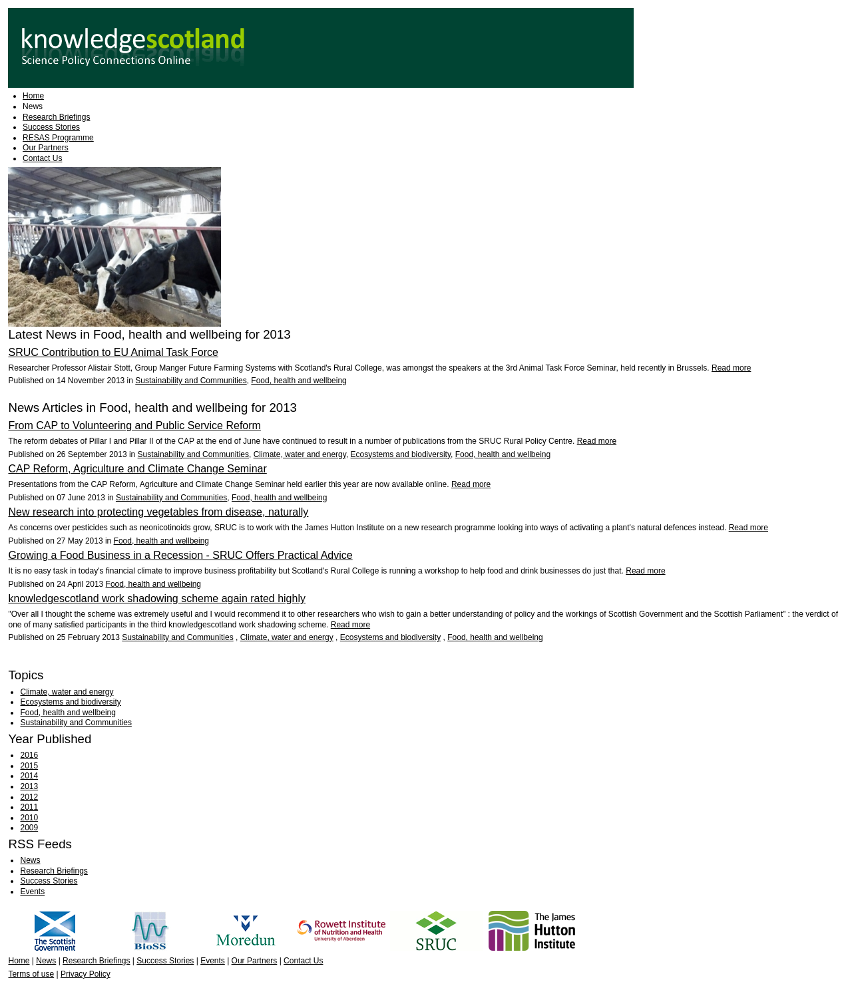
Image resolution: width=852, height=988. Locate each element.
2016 (29, 755)
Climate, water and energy (300, 454)
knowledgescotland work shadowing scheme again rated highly (157, 598)
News (33, 106)
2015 (29, 765)
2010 (29, 817)
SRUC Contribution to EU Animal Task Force (113, 352)
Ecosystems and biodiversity (401, 454)
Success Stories (51, 127)
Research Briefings (56, 117)
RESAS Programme (58, 137)
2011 (29, 807)
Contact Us (42, 158)
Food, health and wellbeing (298, 380)
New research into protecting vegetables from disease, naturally (158, 512)
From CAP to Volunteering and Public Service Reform (134, 425)
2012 (29, 797)
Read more (731, 368)
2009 (29, 827)
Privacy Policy (85, 974)
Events (32, 891)
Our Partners (46, 147)
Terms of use (31, 974)
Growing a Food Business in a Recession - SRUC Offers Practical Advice (180, 555)
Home (33, 95)
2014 (29, 775)
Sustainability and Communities (190, 380)
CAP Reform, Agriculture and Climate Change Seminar (137, 468)
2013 (29, 786)
